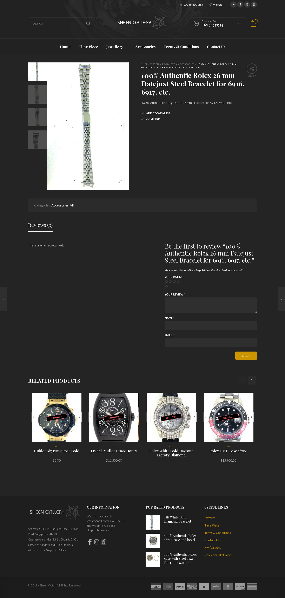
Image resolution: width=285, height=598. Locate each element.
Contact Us (212, 540)
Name (169, 318)
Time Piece (211, 525)
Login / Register (193, 4)
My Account (212, 547)
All (72, 205)
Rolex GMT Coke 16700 (228, 450)
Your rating (174, 277)
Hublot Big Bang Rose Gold (56, 450)
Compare (153, 119)
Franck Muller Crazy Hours (114, 450)
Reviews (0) (40, 224)
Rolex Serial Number (218, 555)
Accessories (59, 205)
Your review (175, 294)
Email (169, 335)
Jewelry (209, 518)
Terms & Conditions (217, 533)
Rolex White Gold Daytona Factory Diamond (171, 452)
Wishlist (218, 4)
